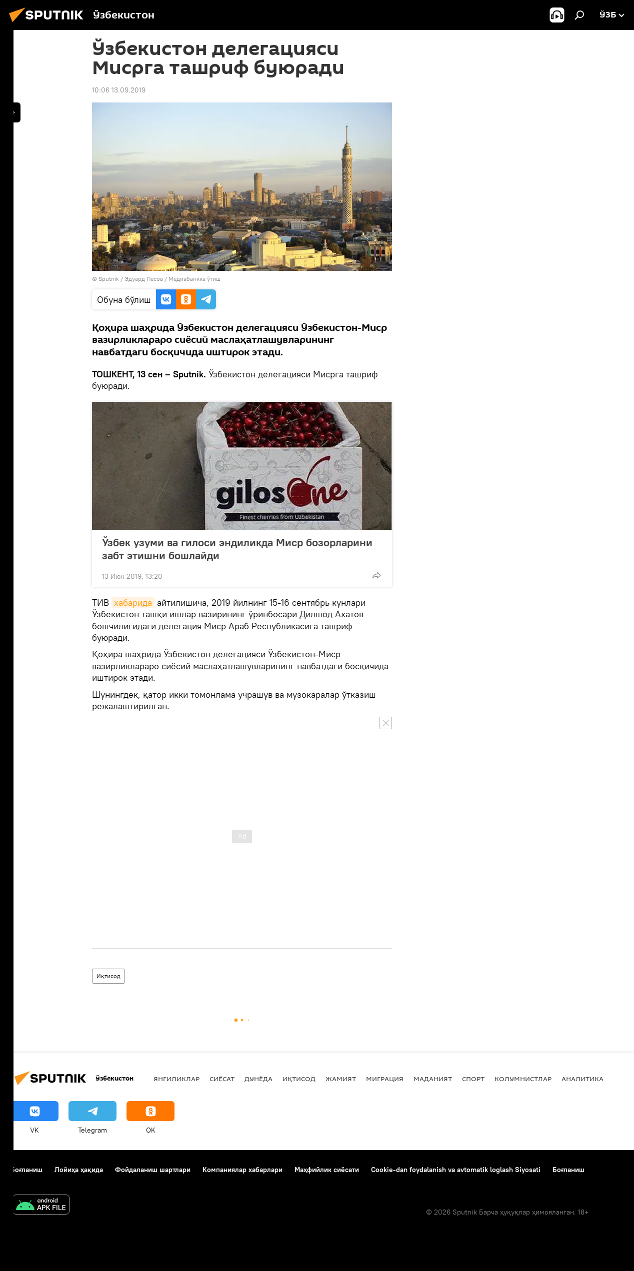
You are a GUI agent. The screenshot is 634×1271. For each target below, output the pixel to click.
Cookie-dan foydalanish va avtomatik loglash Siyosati (455, 1169)
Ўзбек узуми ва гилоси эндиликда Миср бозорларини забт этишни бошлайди (237, 549)
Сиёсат (222, 1078)
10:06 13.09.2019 (119, 89)
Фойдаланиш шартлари (152, 1169)
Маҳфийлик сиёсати (326, 1169)
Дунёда (258, 1078)
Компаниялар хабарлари (242, 1169)
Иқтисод (108, 976)
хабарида (133, 602)
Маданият (433, 1078)
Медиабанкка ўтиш (194, 278)
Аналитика (583, 1078)
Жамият (341, 1078)
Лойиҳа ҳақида (78, 1169)
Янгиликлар (177, 1078)
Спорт (473, 1078)
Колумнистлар (523, 1078)
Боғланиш (26, 1169)
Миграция (385, 1078)
